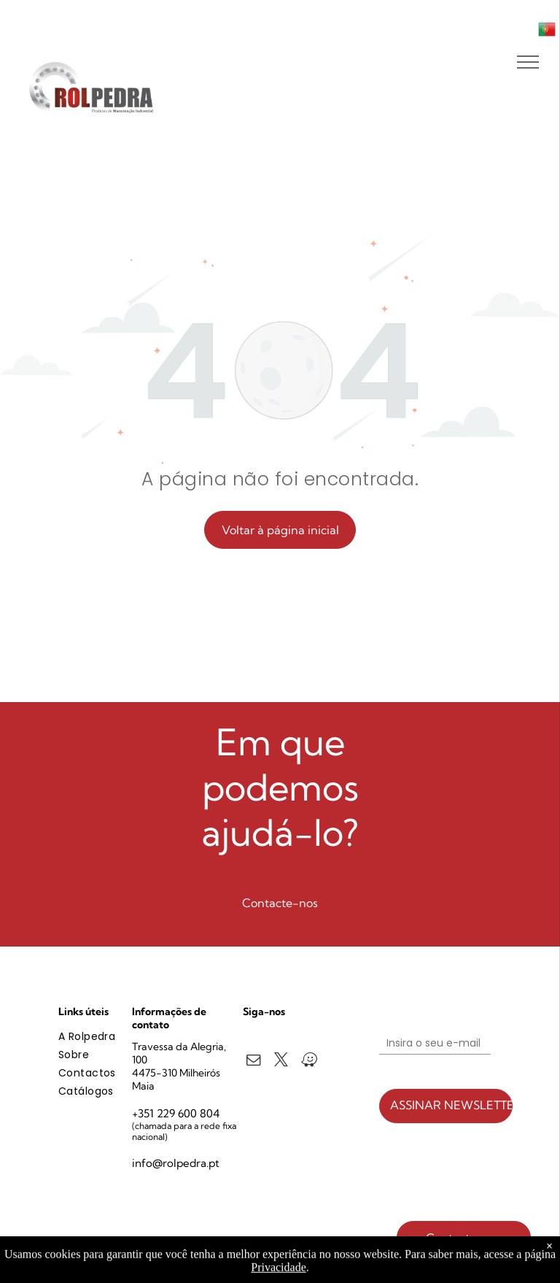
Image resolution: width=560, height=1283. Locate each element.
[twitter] (281, 1061)
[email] (253, 1061)
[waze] (308, 1061)
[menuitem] (110, 1037)
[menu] (528, 62)
